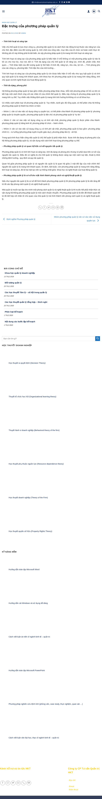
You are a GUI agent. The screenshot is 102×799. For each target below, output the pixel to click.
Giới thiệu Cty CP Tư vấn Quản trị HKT (16, 776)
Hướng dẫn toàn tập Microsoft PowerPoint (27, 670)
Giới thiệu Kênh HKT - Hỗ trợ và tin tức (16, 773)
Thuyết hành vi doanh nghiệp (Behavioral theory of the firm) (34, 430)
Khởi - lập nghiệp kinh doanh (46, 776)
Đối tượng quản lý (13, 283)
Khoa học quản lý (9, 22)
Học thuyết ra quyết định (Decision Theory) (27, 363)
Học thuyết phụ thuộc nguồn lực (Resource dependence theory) (36, 464)
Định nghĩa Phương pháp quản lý (18, 219)
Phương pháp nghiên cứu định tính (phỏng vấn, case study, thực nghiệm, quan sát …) (46, 704)
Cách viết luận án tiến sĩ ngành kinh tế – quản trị (29, 637)
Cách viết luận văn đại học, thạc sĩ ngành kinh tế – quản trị (34, 738)
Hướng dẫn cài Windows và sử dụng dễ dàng (28, 603)
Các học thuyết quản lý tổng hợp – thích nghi (26, 302)
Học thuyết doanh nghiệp (45, 782)
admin (23, 33)
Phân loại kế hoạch (14, 312)
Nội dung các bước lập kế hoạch (20, 321)
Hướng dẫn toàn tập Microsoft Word (24, 569)
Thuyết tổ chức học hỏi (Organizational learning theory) (32, 397)
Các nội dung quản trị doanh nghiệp (49, 773)
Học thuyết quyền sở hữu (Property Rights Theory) (30, 531)
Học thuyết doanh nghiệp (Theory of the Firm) (28, 497)
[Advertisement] (51, 244)
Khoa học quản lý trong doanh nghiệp (50, 779)
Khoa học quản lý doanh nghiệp (20, 273)
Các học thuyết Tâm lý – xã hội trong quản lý (26, 292)
